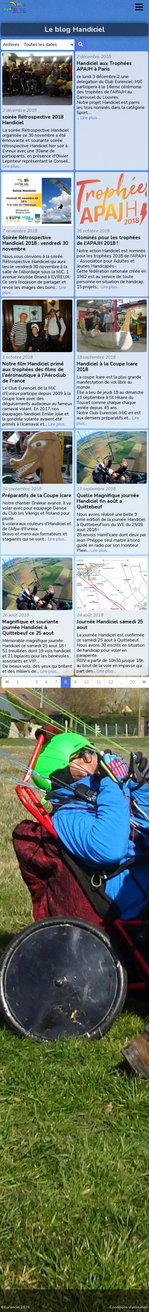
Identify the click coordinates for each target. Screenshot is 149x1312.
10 (86, 682)
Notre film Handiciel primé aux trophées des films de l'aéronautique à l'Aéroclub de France (34, 372)
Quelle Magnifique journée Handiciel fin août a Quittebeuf (108, 501)
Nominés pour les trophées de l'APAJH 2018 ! (108, 240)
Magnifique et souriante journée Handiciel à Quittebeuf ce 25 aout (30, 627)
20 (132, 682)
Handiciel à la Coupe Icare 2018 (107, 366)
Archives (11, 44)
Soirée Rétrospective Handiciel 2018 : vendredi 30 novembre (35, 243)
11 (98, 682)
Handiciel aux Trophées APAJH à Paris (104, 66)
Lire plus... (12, 166)
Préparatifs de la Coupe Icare (36, 495)
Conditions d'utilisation (129, 1307)
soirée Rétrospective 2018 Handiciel (32, 119)
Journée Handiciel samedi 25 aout (110, 624)
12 (110, 682)
